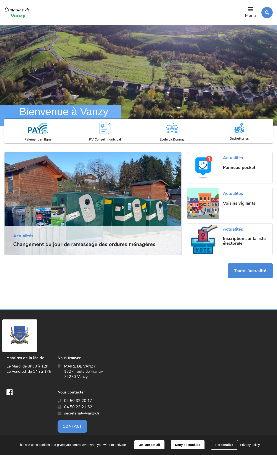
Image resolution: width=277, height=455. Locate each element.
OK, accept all (149, 445)
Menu (250, 15)
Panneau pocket (239, 167)
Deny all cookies (187, 445)
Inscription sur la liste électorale (244, 241)
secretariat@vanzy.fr (81, 413)
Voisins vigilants (239, 203)
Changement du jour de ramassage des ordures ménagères (84, 244)
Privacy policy (250, 445)
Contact (72, 426)
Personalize (224, 445)
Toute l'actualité (250, 271)
